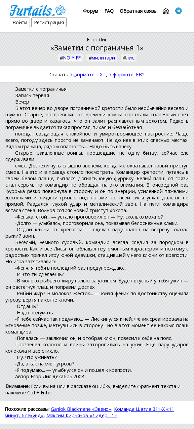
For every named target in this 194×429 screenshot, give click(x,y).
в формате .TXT (88, 74)
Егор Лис (97, 39)
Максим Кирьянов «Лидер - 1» (81, 415)
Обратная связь (138, 11)
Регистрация (49, 22)
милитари (103, 57)
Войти (20, 22)
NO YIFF (72, 57)
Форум (91, 11)
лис (130, 57)
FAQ (109, 11)
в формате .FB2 (127, 74)
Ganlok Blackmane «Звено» (81, 409)
